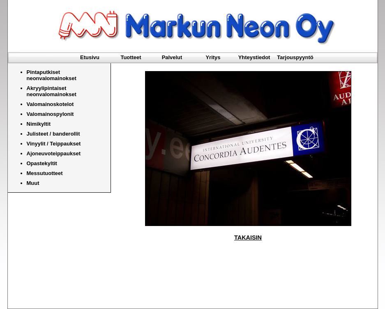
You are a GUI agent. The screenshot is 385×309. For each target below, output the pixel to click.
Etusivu (89, 57)
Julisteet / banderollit (53, 134)
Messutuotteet (45, 173)
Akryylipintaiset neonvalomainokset (51, 91)
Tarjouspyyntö (295, 57)
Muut (33, 183)
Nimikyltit (39, 124)
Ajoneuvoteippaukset (54, 153)
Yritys (212, 57)
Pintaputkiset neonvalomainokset (51, 75)
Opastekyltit (42, 163)
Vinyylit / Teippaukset (54, 144)
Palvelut (172, 57)
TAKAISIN (248, 237)
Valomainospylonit (50, 114)
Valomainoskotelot (50, 104)
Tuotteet (130, 57)
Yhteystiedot (254, 57)
